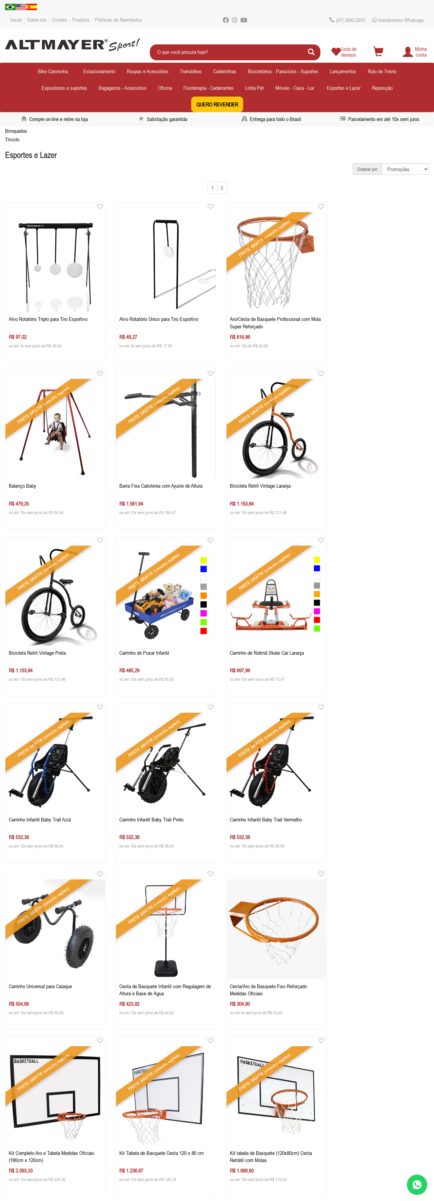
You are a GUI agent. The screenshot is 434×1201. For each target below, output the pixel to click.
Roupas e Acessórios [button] (148, 71)
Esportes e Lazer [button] (343, 88)
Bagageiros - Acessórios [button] (122, 88)
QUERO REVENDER (217, 104)
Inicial (16, 20)
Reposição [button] (382, 88)
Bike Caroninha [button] (53, 71)
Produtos (81, 20)
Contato (59, 20)
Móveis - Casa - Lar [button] (294, 88)
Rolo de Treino (382, 71)
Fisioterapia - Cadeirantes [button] (208, 88)
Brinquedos (16, 131)
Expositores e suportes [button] (64, 88)
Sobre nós (37, 20)
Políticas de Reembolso (118, 20)
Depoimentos (26, 1116)
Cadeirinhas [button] (224, 71)
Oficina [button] (165, 88)
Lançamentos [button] (343, 71)
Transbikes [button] (191, 71)
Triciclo (12, 139)
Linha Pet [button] (254, 88)
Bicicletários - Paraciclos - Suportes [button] (283, 71)
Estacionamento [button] (99, 71)
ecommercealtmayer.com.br (161, 1116)
